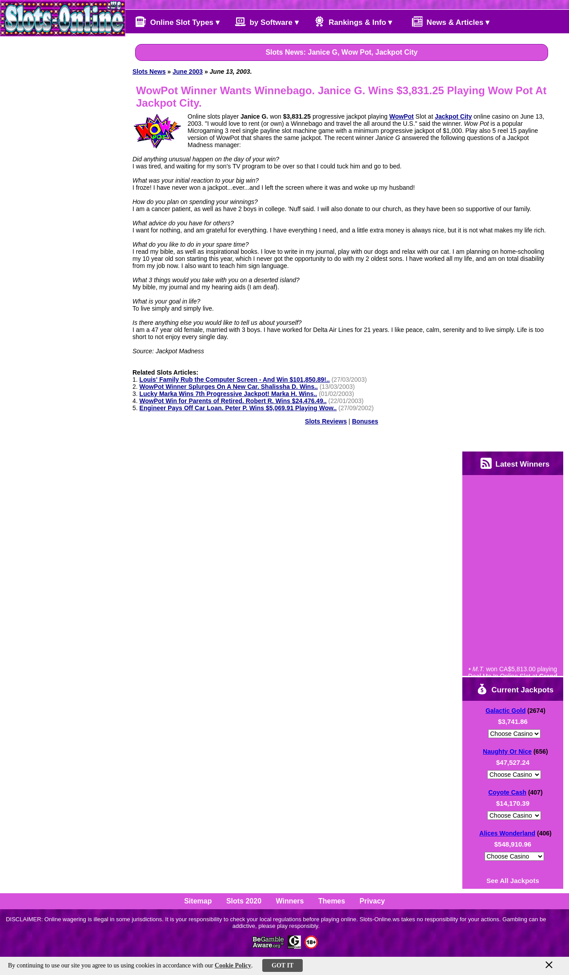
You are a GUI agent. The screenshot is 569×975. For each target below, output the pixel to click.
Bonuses (365, 421)
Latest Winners (515, 463)
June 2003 (187, 71)
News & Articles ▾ (446, 21)
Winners (290, 901)
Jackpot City (453, 116)
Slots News (149, 71)
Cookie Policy (233, 965)
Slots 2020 (243, 901)
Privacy (372, 901)
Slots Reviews (326, 421)
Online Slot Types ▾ (177, 21)
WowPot (401, 116)
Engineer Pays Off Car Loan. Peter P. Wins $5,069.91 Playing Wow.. (238, 408)
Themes (331, 901)
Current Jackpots (515, 689)
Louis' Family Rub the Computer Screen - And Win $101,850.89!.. (235, 379)
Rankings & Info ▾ (353, 21)
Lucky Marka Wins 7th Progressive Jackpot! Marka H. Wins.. (228, 393)
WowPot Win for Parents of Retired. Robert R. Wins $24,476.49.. (233, 400)
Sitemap (198, 901)
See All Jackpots (512, 880)
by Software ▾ (267, 21)
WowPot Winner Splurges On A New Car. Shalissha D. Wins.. (229, 386)
